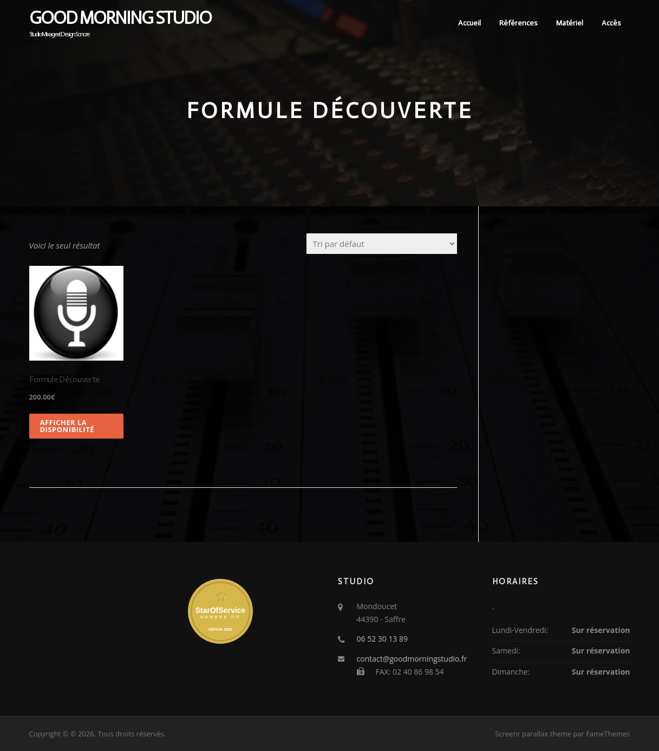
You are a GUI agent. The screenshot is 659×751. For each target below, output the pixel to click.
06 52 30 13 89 (382, 639)
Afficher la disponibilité (67, 425)
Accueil (469, 23)
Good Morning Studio (120, 18)
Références (518, 23)
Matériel (569, 23)
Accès (611, 23)
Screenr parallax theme (533, 734)
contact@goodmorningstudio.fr (412, 659)
